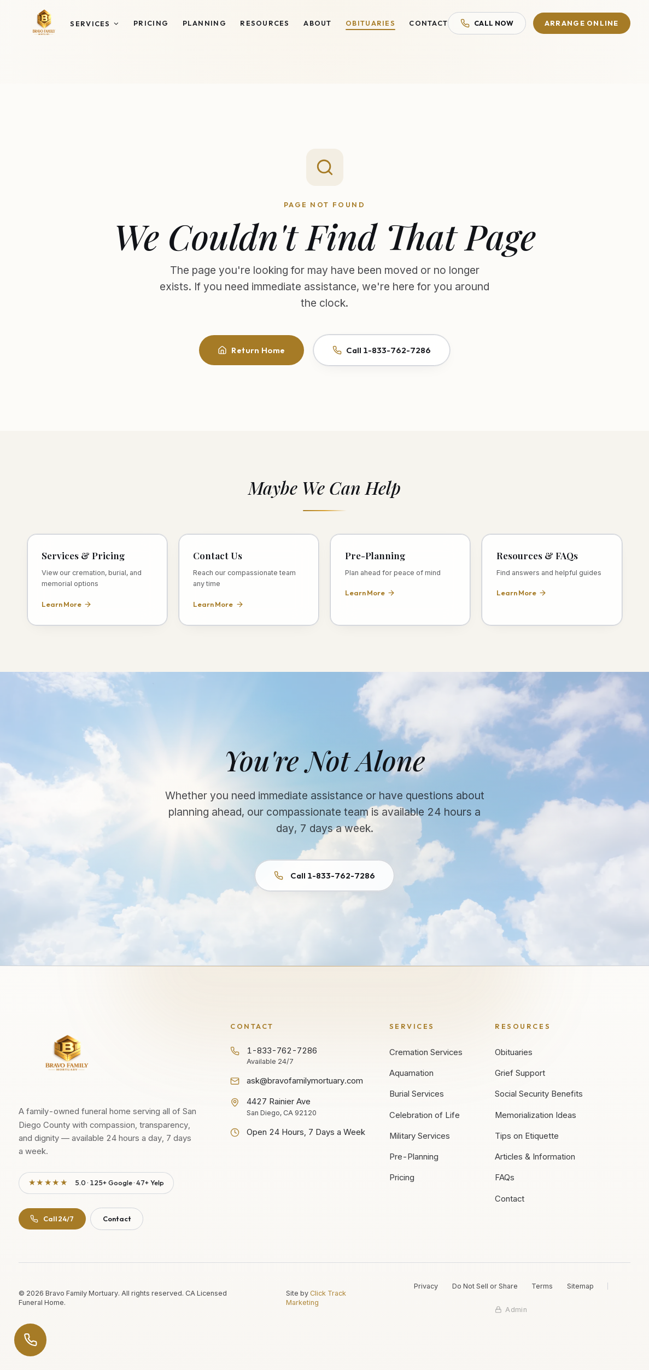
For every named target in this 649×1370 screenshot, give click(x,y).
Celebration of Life (424, 1115)
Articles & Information (535, 1157)
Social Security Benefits (539, 1094)
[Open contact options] (30, 1340)
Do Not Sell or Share (485, 1286)
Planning (204, 23)
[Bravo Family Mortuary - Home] (44, 23)
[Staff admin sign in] (511, 1309)
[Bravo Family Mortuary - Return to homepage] (67, 1054)
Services (94, 23)
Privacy (426, 1286)
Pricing (150, 23)
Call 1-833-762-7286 (381, 350)
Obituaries (370, 23)
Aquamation (411, 1073)
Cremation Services (426, 1052)
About (317, 23)
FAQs (504, 1177)
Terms (542, 1286)
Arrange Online (582, 23)
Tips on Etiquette (527, 1136)
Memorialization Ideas (535, 1115)
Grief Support (520, 1073)
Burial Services (416, 1094)
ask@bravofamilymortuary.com (296, 1081)
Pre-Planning (413, 1157)
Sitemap (580, 1286)
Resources (264, 23)
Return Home (251, 350)
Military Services (419, 1136)
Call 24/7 (52, 1218)
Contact (428, 23)
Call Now (487, 23)
